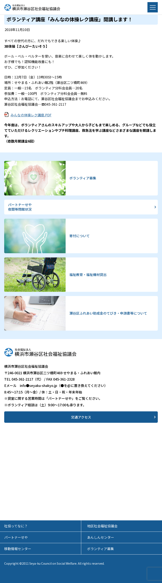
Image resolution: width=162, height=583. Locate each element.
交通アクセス (81, 417)
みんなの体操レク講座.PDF (31, 114)
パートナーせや (16, 537)
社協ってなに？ (16, 525)
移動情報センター (17, 548)
